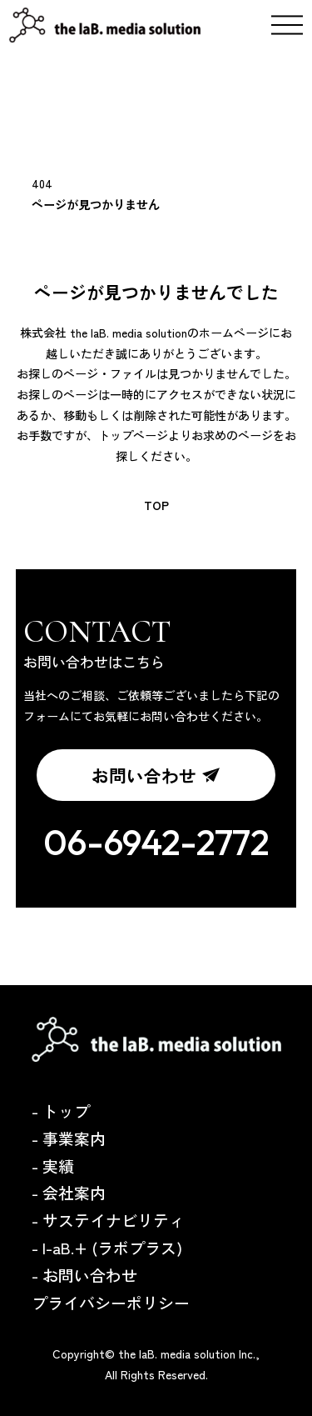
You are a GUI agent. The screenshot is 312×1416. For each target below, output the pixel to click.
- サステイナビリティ (108, 1219)
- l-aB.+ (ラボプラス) (107, 1247)
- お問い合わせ (84, 1274)
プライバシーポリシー (111, 1302)
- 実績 (53, 1165)
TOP (156, 505)
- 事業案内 (69, 1138)
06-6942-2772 (156, 841)
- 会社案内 (69, 1192)
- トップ (61, 1110)
